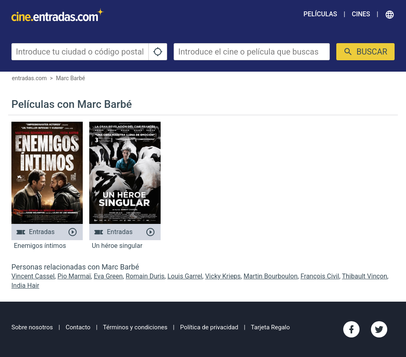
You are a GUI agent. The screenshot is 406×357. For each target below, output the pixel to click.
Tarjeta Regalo (270, 327)
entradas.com (29, 78)
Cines (361, 14)
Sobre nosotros (32, 327)
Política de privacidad (209, 327)
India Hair (25, 285)
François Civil (319, 276)
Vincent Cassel (33, 276)
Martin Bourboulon (270, 276)
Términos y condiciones (135, 327)
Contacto (78, 327)
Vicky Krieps (223, 276)
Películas (320, 14)
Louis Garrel (185, 276)
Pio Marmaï (74, 276)
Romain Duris (145, 276)
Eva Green (108, 276)
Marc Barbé (70, 78)
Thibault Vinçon (364, 276)
